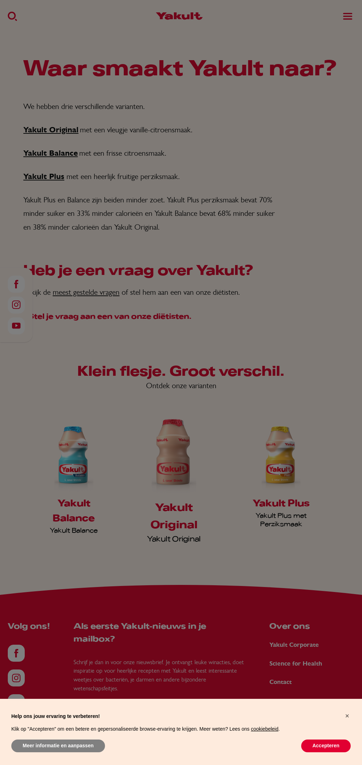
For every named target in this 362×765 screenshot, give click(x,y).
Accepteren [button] (326, 745)
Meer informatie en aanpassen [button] (58, 745)
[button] (347, 715)
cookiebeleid (265, 729)
